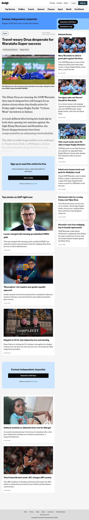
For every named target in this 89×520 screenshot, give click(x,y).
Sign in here (34, 183)
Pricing (52, 3)
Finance (51, 9)
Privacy (32, 512)
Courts (31, 9)
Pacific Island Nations (10, 50)
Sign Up (82, 3)
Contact (59, 3)
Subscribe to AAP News (68, 22)
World (68, 9)
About (66, 3)
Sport (60, 9)
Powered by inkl (44, 514)
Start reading (28, 178)
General (40, 9)
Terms (25, 512)
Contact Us (50, 512)
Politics (21, 9)
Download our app (66, 26)
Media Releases (60, 512)
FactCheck (79, 9)
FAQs (37, 512)
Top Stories (10, 9)
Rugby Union (24, 50)
